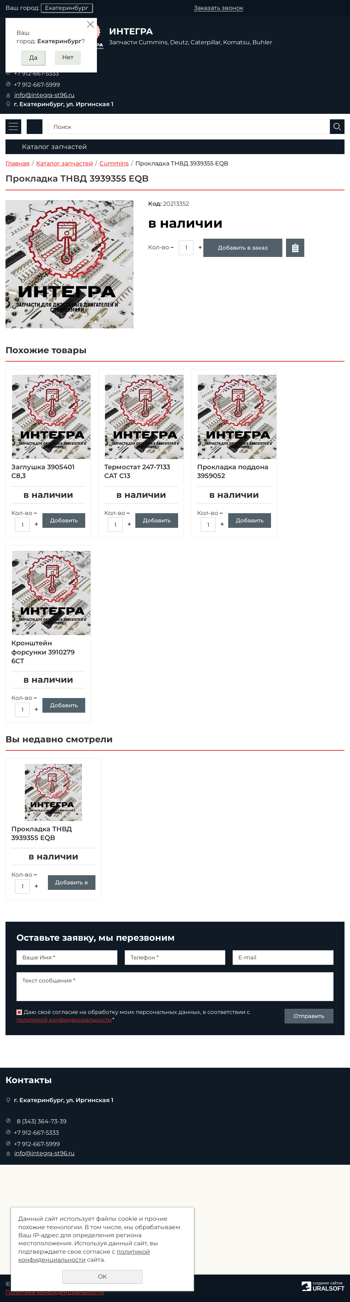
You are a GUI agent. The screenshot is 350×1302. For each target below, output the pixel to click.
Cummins (114, 163)
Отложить (295, 248)
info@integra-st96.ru (44, 95)
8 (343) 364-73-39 (42, 1121)
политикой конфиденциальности (64, 1046)
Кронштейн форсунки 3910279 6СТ (43, 652)
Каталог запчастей (64, 163)
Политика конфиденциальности (54, 1292)
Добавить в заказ (243, 247)
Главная (17, 163)
